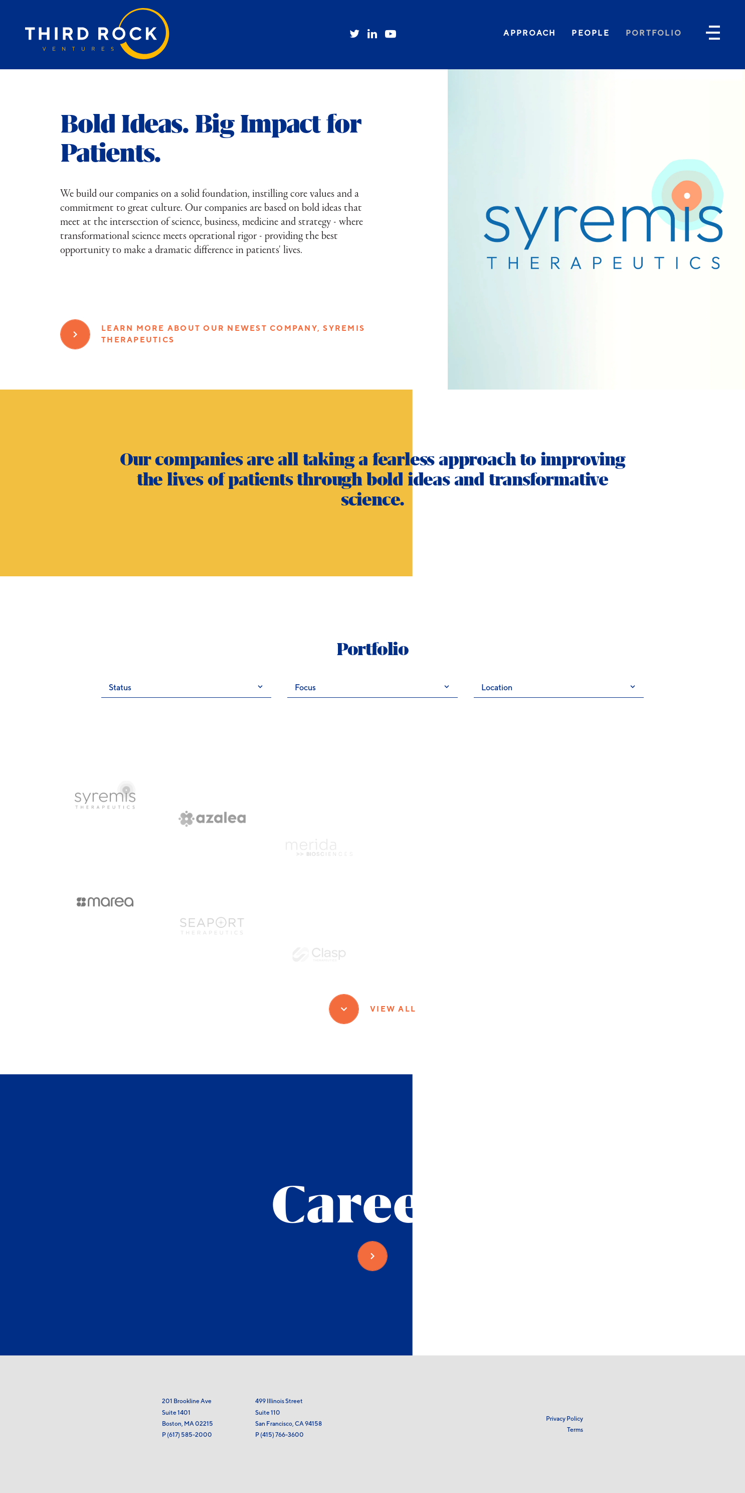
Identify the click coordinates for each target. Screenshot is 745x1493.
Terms (575, 1429)
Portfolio (654, 33)
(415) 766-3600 (282, 1434)
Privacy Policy (564, 1418)
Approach (529, 33)
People (591, 33)
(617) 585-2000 (189, 1434)
